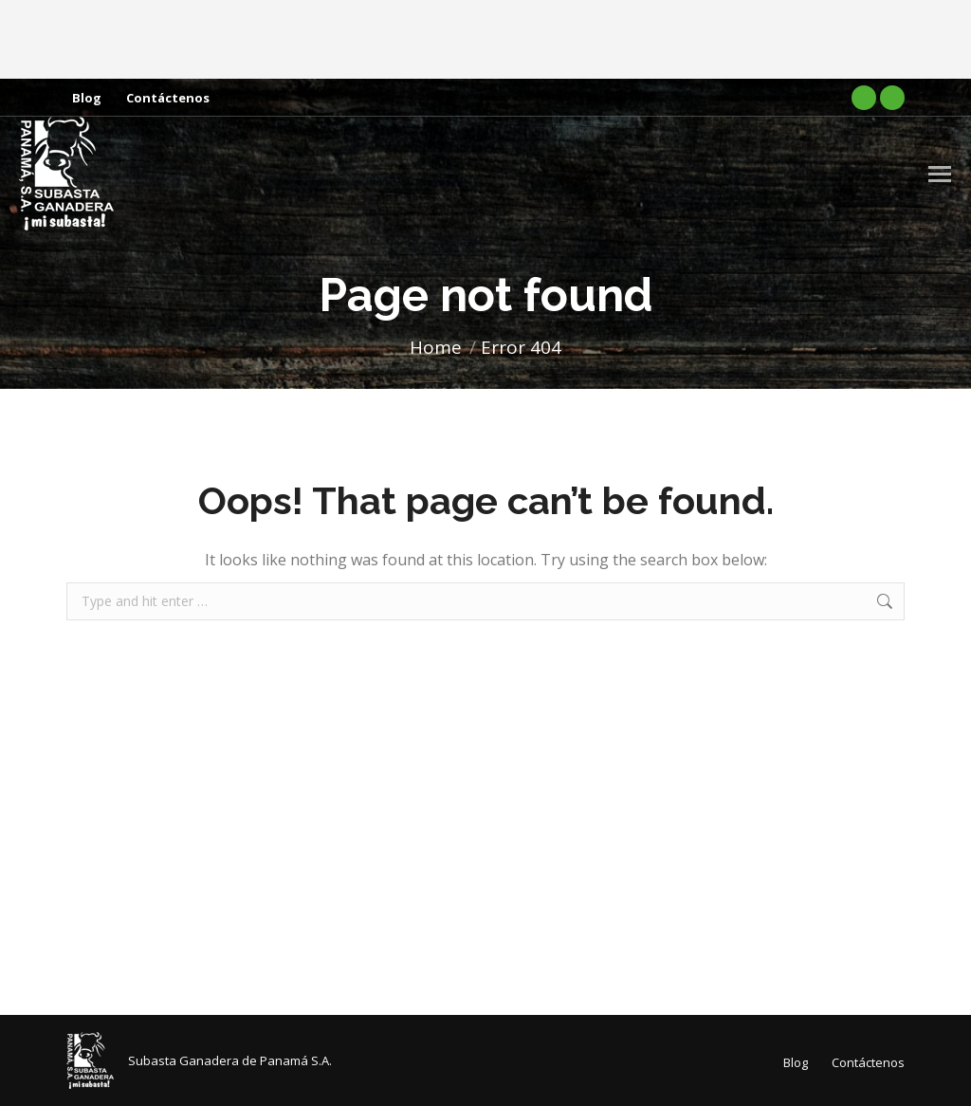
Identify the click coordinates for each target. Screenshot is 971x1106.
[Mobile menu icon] (939, 174)
